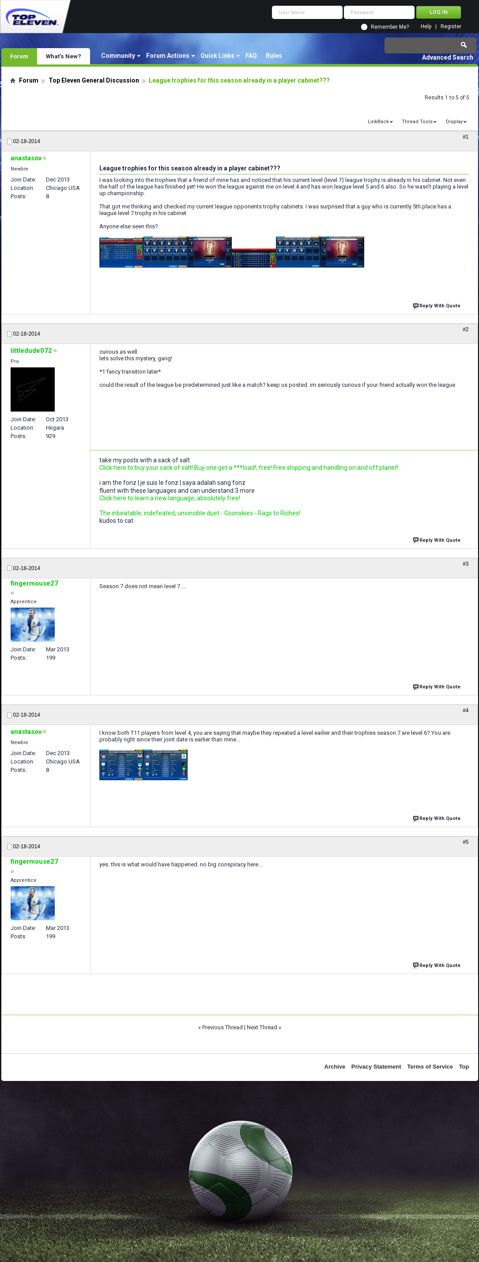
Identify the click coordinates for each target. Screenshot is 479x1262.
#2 (465, 329)
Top (464, 1066)
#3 (465, 564)
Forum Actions (167, 55)
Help (426, 26)
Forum (19, 56)
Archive (335, 1066)
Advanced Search (447, 57)
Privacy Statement (376, 1066)
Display (454, 122)
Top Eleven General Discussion (94, 80)
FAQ (251, 55)
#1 (465, 137)
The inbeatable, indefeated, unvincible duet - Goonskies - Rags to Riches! (199, 513)
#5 (465, 842)
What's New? (63, 56)
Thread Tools (417, 122)
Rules (274, 55)
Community (118, 55)
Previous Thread (222, 1027)
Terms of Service (430, 1066)
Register (451, 26)
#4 (465, 710)
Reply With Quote (437, 305)
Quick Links (217, 55)
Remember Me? (390, 27)
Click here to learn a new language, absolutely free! (169, 498)
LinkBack (378, 122)
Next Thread (262, 1027)
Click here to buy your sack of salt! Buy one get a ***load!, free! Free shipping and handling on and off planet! (248, 467)
